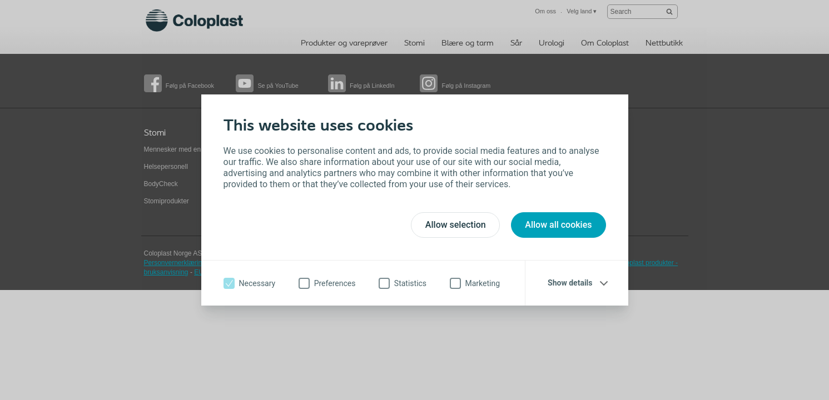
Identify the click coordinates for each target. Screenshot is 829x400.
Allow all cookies (558, 224)
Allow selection (455, 224)
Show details (570, 282)
